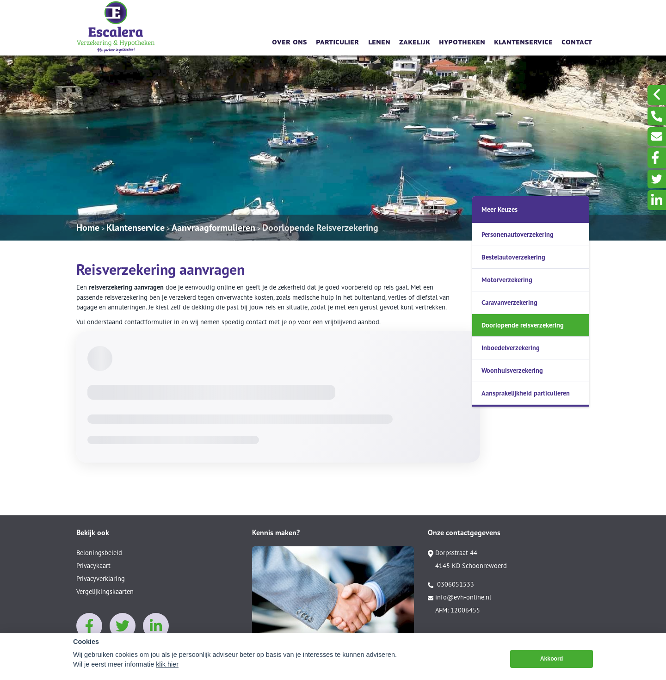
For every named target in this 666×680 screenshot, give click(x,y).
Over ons (289, 41)
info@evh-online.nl (459, 597)
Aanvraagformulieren (213, 228)
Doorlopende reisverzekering (522, 325)
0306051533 (451, 584)
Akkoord (551, 658)
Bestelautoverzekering (513, 257)
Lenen (379, 41)
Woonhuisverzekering (512, 370)
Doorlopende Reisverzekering (320, 228)
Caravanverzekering (509, 302)
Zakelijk (414, 41)
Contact (576, 41)
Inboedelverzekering (510, 347)
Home (87, 228)
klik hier (167, 664)
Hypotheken (462, 41)
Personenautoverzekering (517, 234)
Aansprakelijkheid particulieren (525, 393)
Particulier (337, 41)
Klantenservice (523, 41)
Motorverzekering (506, 279)
